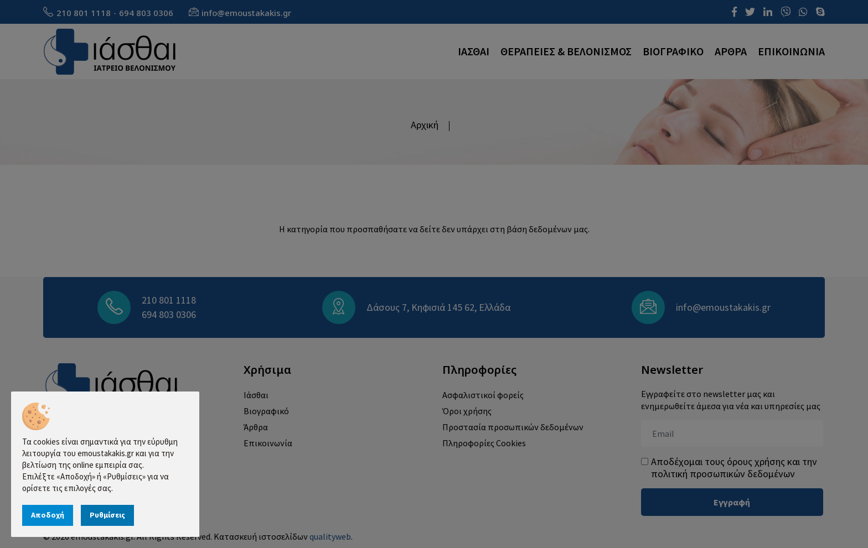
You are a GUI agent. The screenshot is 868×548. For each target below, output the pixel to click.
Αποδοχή (47, 515)
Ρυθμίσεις (107, 515)
